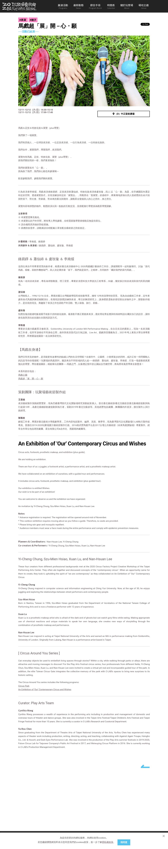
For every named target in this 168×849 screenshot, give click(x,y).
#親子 (33, 20)
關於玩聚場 (126, 6)
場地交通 (143, 6)
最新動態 (78, 6)
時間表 (111, 6)
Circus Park (23, 686)
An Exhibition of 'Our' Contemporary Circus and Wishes (44, 689)
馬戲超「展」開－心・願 (30, 378)
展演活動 (63, 6)
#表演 (23, 20)
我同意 (123, 842)
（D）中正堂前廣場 (123, 113)
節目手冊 (95, 6)
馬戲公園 (22, 375)
